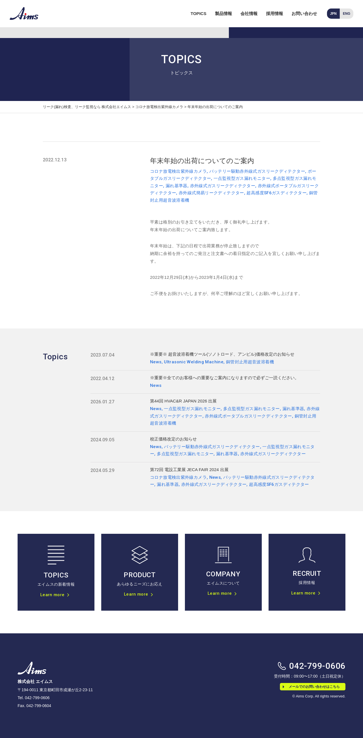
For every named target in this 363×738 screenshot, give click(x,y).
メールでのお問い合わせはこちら (311, 687)
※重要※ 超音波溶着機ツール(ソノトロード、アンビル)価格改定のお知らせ (222, 354)
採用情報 (274, 13)
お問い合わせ (304, 13)
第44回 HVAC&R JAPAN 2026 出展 (183, 400)
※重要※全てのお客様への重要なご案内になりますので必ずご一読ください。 (224, 377)
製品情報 (223, 13)
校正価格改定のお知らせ (173, 439)
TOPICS (198, 13)
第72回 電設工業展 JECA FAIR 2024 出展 (189, 469)
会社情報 (249, 13)
